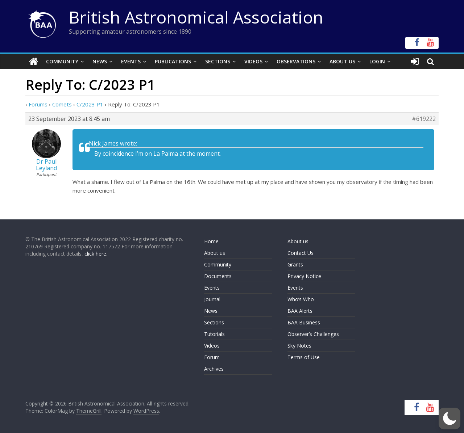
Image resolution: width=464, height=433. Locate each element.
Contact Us (300, 252)
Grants (295, 264)
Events (131, 61)
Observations (296, 61)
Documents (218, 276)
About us (214, 252)
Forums (38, 104)
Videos (253, 61)
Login (377, 61)
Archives (214, 368)
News (99, 61)
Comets (62, 104)
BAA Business (303, 322)
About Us (342, 61)
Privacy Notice (304, 276)
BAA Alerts (299, 310)
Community (62, 61)
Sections (217, 61)
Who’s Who (300, 299)
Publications (173, 61)
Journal (212, 299)
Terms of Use (303, 357)
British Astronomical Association (196, 17)
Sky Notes (299, 345)
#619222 (424, 118)
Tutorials (214, 334)
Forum (212, 357)
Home (211, 241)
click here (95, 253)
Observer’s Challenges (313, 334)
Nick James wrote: (113, 143)
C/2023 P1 (89, 104)
